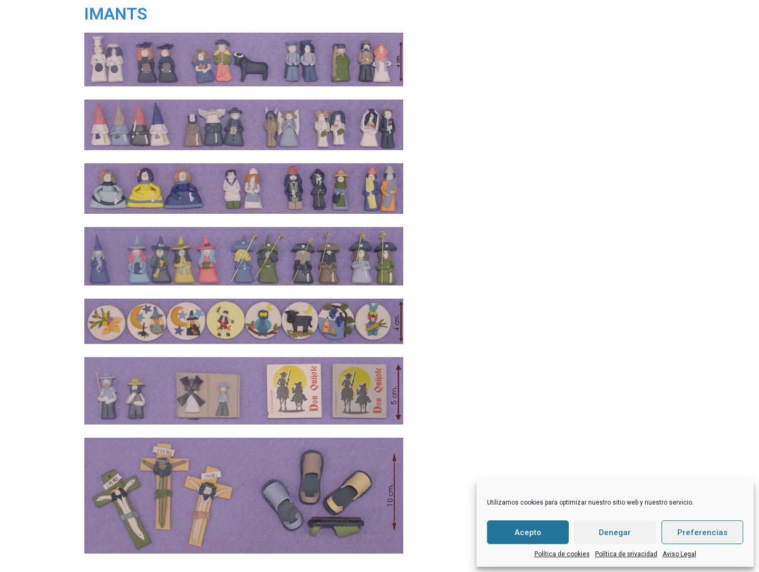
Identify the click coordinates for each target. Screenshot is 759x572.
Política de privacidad (626, 554)
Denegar (615, 532)
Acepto (527, 532)
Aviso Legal (679, 554)
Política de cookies (562, 554)
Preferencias (702, 532)
